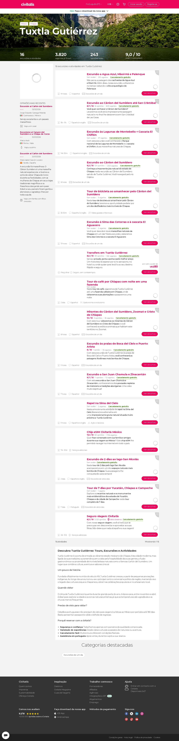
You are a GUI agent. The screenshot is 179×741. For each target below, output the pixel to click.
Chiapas (33, 24)
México (24, 24)
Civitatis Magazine (62, 690)
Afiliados (93, 690)
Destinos (58, 686)
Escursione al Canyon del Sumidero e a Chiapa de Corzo (35, 133)
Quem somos (25, 686)
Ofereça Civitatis (26, 696)
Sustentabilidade (27, 693)
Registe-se (152, 4)
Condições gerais (115, 737)
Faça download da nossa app (69, 709)
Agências (94, 693)
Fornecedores (96, 686)
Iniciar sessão (136, 4)
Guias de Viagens (62, 693)
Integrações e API (98, 696)
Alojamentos (95, 699)
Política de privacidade (143, 737)
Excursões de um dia (73, 655)
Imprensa (23, 690)
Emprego (94, 702)
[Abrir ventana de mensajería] (5, 735)
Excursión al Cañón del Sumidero (36, 106)
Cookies (157, 737)
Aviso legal (128, 737)
